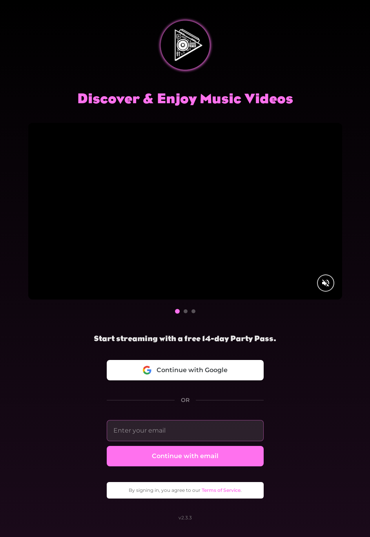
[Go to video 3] (193, 311)
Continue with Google (185, 370)
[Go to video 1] (177, 311)
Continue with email (185, 456)
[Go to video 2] (186, 311)
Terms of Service (221, 490)
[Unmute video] (325, 283)
